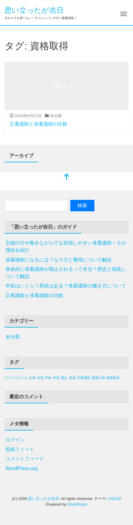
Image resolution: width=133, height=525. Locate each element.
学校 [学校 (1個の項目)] (48, 377)
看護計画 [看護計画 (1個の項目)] (98, 377)
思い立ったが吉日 (34, 10)
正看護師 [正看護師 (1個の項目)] (83, 377)
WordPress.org (21, 468)
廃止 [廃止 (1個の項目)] (64, 377)
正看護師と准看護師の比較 (39, 123)
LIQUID (114, 498)
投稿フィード (19, 449)
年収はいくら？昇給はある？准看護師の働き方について (65, 285)
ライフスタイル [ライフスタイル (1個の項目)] (16, 377)
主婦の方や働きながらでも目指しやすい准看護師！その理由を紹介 (65, 246)
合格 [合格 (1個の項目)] (40, 377)
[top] (66, 177)
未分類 (12, 336)
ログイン (15, 439)
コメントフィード (24, 458)
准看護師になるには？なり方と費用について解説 (58, 259)
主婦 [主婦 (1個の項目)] (32, 377)
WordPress (77, 504)
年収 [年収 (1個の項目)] (56, 377)
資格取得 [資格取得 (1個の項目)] (112, 377)
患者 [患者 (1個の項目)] (72, 377)
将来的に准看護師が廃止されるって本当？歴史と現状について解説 (65, 273)
